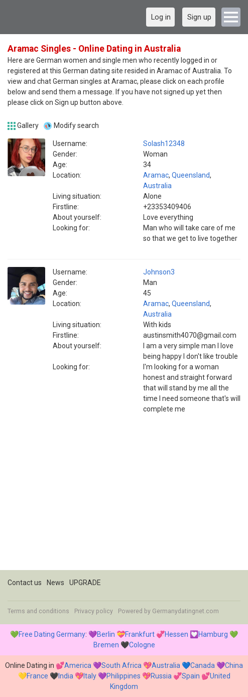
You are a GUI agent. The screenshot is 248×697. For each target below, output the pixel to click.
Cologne (142, 645)
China (234, 665)
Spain (191, 676)
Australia (157, 186)
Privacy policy (93, 611)
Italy (89, 676)
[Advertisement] (124, 500)
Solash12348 (164, 144)
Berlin (106, 634)
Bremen (106, 645)
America (77, 665)
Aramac (156, 175)
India (65, 676)
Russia (161, 676)
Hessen (176, 634)
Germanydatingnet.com (185, 611)
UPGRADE (85, 583)
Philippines (123, 676)
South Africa (121, 665)
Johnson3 (159, 272)
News (55, 583)
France (37, 676)
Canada (202, 665)
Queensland (191, 175)
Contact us (25, 583)
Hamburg (213, 634)
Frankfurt (140, 634)
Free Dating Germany (52, 634)
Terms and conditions (38, 611)
